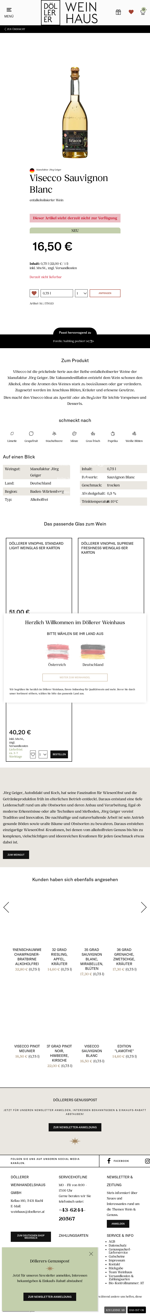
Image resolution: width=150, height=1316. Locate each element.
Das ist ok (136, 1310)
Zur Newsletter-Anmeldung (49, 1297)
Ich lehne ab (115, 1310)
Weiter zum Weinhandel (75, 677)
